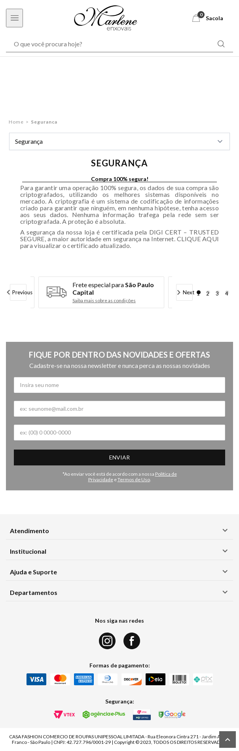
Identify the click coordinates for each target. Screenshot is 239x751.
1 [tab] (198, 292)
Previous (19, 292)
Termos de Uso (134, 479)
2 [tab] (207, 292)
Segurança (119, 141)
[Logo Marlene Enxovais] (106, 18)
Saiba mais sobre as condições (104, 300)
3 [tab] (217, 292)
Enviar (119, 457)
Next (188, 292)
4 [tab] (226, 292)
